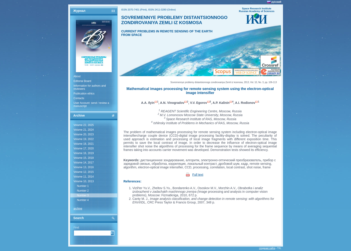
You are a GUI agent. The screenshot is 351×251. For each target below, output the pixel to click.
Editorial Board (82, 81)
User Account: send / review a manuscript (91, 104)
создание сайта (267, 248)
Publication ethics (84, 93)
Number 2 (83, 190)
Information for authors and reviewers (90, 87)
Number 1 (83, 186)
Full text (197, 174)
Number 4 (83, 200)
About (77, 76)
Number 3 (83, 195)
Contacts (79, 98)
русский (276, 1)
